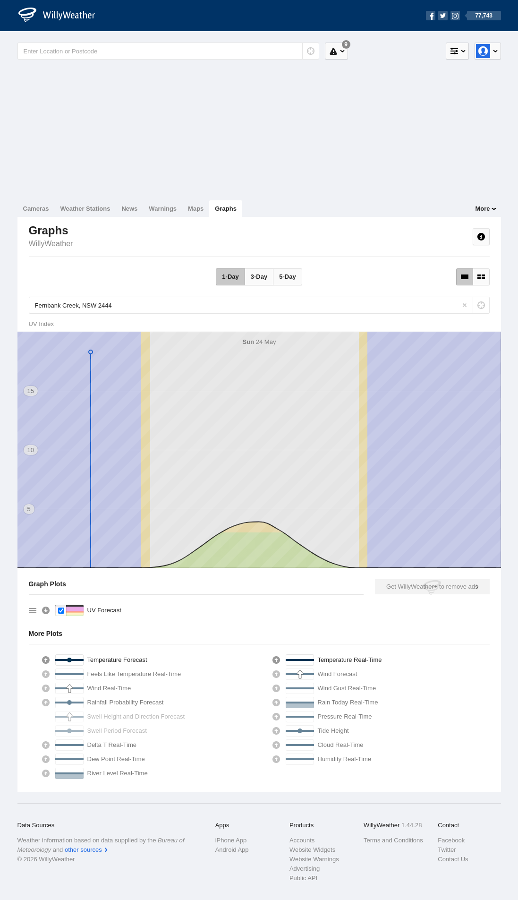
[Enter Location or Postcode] (168, 51)
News (129, 208)
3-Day (259, 276)
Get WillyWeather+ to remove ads (432, 586)
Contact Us (453, 859)
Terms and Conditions (393, 840)
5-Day (287, 276)
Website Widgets (312, 849)
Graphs (226, 208)
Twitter (447, 849)
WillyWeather (51, 244)
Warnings (163, 208)
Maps (196, 208)
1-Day (230, 276)
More (482, 208)
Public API (303, 878)
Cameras (36, 208)
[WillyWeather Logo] (61, 16)
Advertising (304, 868)
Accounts (301, 840)
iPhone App (231, 840)
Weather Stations (85, 208)
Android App (232, 849)
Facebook (451, 840)
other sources (83, 849)
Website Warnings (314, 859)
